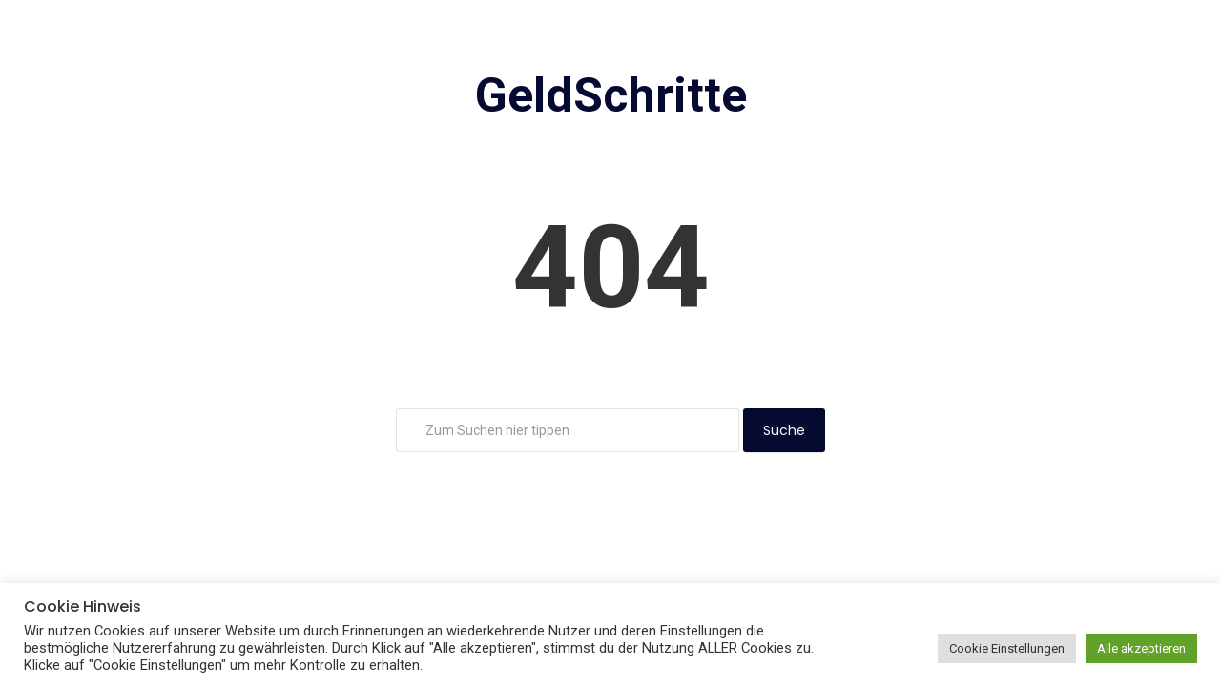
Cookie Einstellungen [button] (1007, 648)
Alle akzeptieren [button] (1141, 648)
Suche (784, 430)
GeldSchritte (611, 95)
